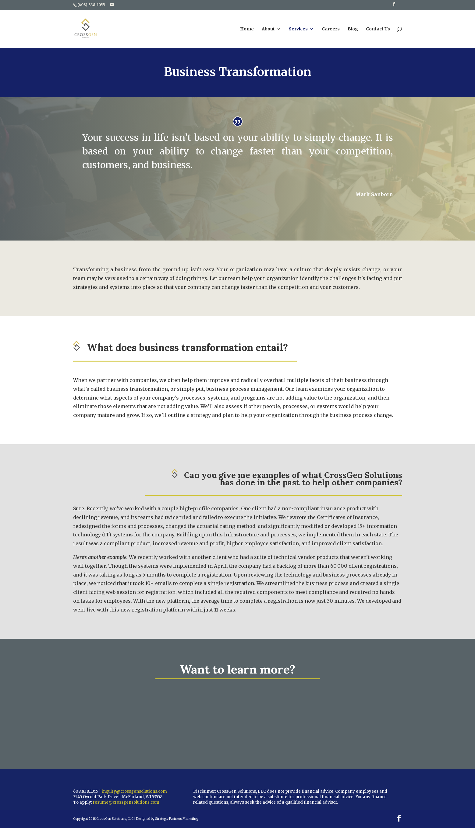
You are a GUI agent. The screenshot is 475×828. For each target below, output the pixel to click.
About (268, 29)
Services (298, 29)
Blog (353, 29)
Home (247, 29)
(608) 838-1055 (91, 4)
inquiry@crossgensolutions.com (134, 791)
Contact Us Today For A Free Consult (249, 714)
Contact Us (378, 29)
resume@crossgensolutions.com (126, 802)
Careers (331, 29)
